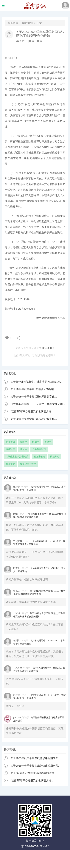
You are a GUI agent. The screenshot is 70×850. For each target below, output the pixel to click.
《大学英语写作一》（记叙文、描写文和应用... (37, 404)
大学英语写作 (39, 449)
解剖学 (35, 442)
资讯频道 (13, 23)
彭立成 (16, 695)
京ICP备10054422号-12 (35, 846)
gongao (17, 717)
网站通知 (27, 23)
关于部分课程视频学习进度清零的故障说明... (36, 381)
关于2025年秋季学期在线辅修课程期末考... (35, 758)
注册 (49, 347)
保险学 (23, 442)
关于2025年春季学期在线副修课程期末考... (35, 765)
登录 (41, 347)
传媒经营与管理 (28, 464)
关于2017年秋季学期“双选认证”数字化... (33, 389)
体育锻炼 (10, 449)
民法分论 (54, 456)
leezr (15, 514)
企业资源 (10, 442)
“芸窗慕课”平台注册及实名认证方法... (32, 411)
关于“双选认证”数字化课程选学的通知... (33, 773)
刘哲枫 (16, 613)
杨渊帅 (16, 640)
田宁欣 (16, 568)
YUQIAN (17, 541)
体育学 (23, 449)
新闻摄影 (10, 464)
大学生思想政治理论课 (17, 456)
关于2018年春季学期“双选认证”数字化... (33, 396)
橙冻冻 (16, 591)
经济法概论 (39, 456)
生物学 (47, 442)
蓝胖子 (16, 486)
